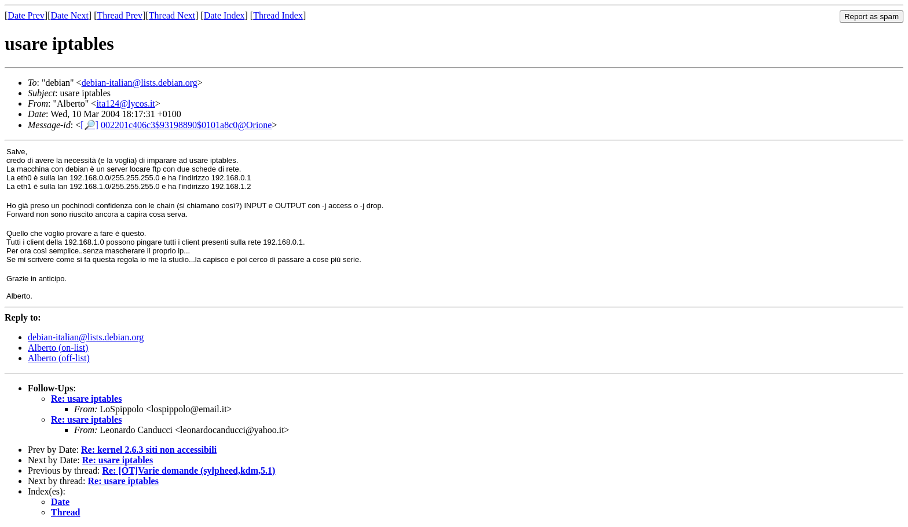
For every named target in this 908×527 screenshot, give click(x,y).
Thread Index (278, 15)
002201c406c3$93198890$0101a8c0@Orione (186, 125)
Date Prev (26, 15)
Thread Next (172, 15)
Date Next (70, 15)
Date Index (224, 15)
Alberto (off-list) (59, 358)
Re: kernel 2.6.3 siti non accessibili (149, 450)
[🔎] (89, 125)
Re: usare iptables (86, 399)
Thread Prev (119, 15)
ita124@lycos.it (125, 103)
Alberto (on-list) (58, 347)
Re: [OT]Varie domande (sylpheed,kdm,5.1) (188, 470)
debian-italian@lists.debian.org (139, 83)
